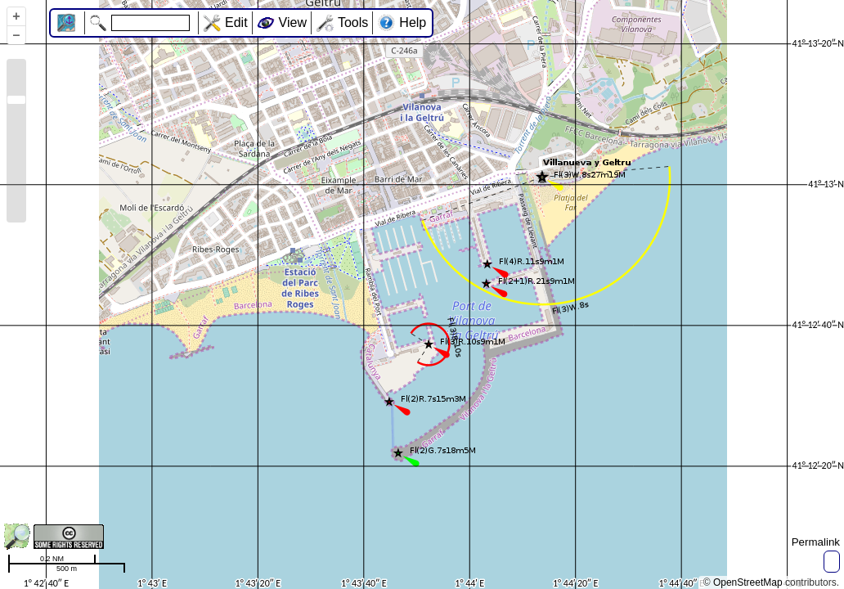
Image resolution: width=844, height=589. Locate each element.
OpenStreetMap (748, 582)
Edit (236, 22)
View (293, 22)
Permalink (816, 542)
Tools (353, 22)
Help (412, 22)
